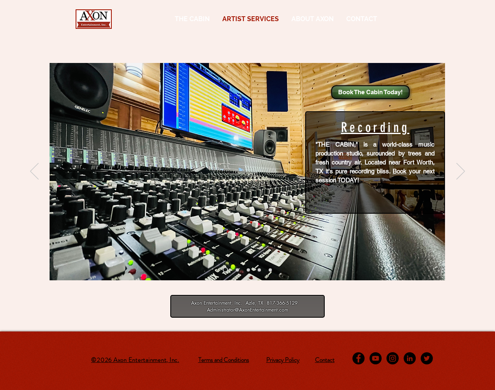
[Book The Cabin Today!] (370, 92)
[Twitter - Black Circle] (427, 358)
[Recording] (225, 270)
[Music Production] (237, 269)
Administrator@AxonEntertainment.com (247, 309)
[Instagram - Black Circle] (392, 358)
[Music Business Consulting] (270, 269)
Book (399, 171)
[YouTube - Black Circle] (375, 358)
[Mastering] (248, 269)
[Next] (460, 172)
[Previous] (34, 172)
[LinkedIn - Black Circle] (410, 358)
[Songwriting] (259, 269)
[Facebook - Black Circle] (358, 358)
